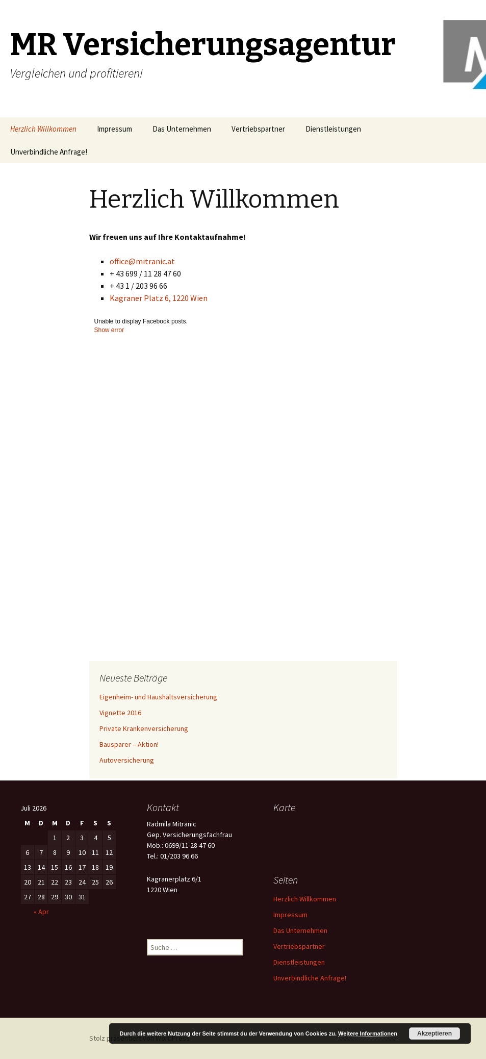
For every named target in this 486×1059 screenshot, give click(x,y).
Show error (109, 330)
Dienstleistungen (333, 129)
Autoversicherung (126, 760)
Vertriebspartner (258, 129)
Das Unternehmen (181, 129)
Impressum (114, 129)
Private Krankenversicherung (143, 728)
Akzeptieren (434, 1033)
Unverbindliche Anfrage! (48, 152)
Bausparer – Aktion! (129, 744)
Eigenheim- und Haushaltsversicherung (158, 696)
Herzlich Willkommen (43, 129)
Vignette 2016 (120, 712)
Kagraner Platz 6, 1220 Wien (159, 298)
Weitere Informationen (367, 1033)
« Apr (41, 911)
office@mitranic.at (142, 261)
